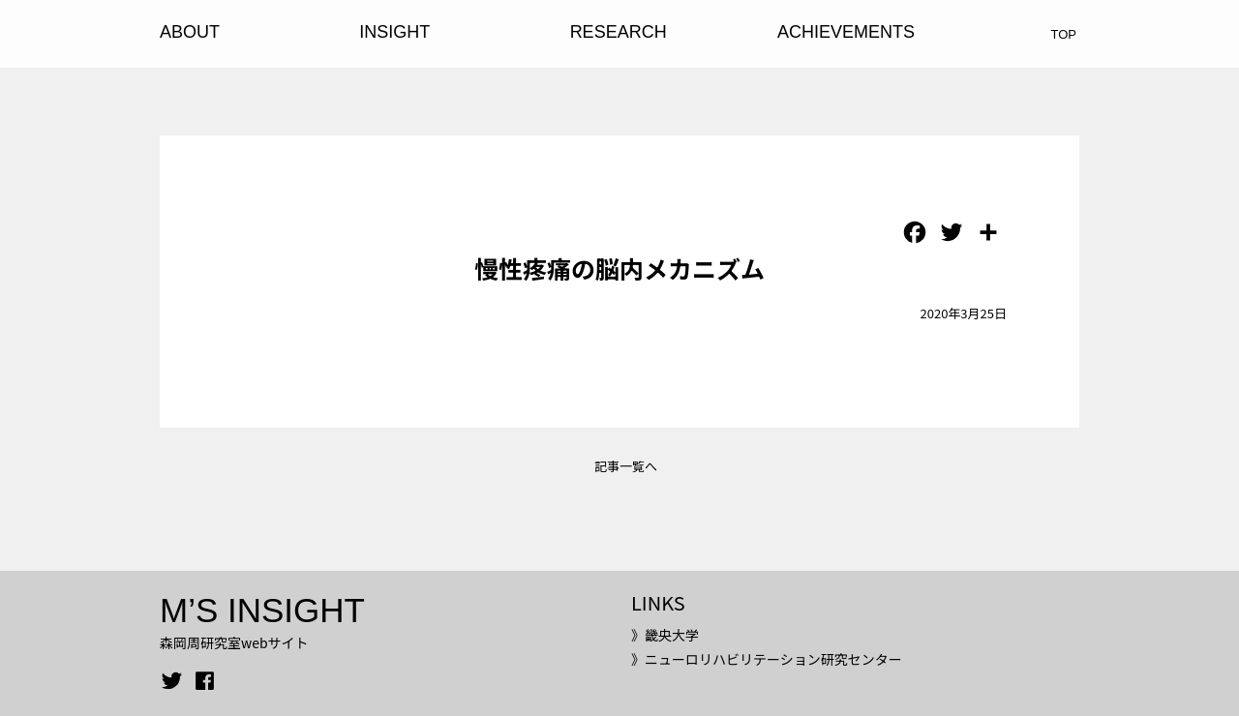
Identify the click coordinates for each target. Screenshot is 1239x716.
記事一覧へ (626, 466)
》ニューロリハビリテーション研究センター (766, 659)
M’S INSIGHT (262, 610)
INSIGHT (394, 32)
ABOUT (190, 32)
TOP (1064, 34)
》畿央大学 (665, 634)
